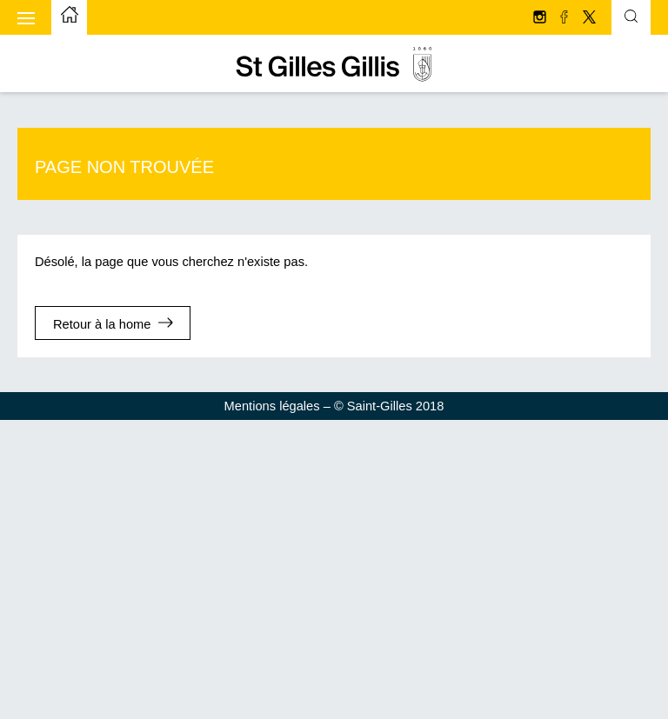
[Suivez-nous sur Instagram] (541, 18)
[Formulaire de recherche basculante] (631, 18)
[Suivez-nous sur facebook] (565, 18)
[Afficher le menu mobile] (26, 17)
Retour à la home (101, 324)
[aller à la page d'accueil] (69, 17)
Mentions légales (272, 406)
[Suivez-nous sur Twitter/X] (589, 18)
